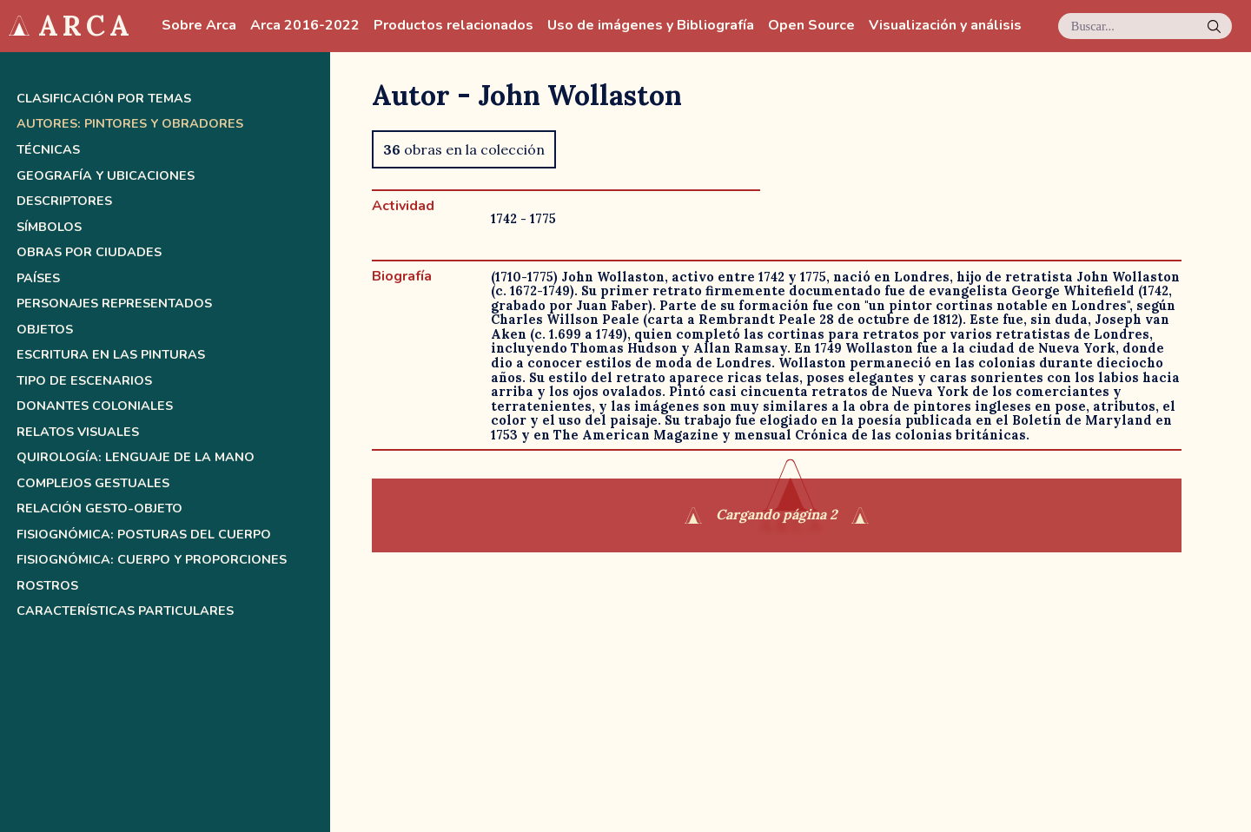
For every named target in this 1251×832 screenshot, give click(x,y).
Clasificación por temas (104, 98)
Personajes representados (114, 303)
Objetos (45, 329)
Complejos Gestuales (93, 483)
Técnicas (48, 149)
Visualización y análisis (945, 25)
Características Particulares (125, 611)
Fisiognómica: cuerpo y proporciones (152, 559)
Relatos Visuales (78, 432)
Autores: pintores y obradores (130, 123)
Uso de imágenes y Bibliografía (650, 25)
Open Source (811, 25)
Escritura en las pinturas (111, 354)
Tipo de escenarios (84, 380)
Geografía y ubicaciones (106, 175)
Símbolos (49, 227)
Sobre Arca (199, 25)
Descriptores (64, 201)
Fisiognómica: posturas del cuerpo (144, 534)
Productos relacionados (453, 25)
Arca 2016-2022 (305, 25)
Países (38, 278)
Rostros (47, 585)
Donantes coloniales (95, 406)
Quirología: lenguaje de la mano (136, 457)
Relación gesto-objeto (99, 508)
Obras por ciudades (89, 252)
